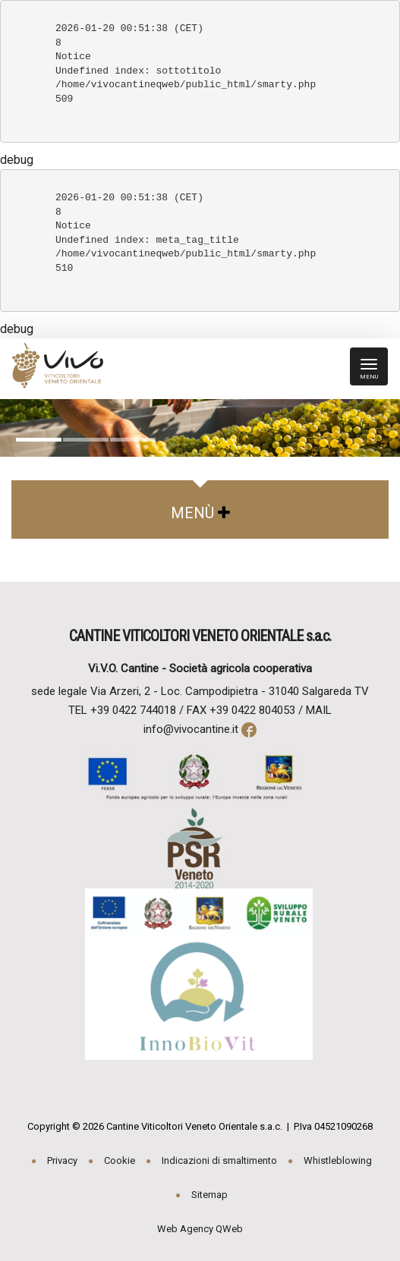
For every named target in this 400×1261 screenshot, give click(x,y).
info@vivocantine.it (190, 729)
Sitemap (209, 1194)
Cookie (119, 1160)
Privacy (62, 1160)
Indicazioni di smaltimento (219, 1160)
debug (16, 160)
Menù (200, 513)
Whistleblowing (338, 1160)
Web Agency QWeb (200, 1228)
